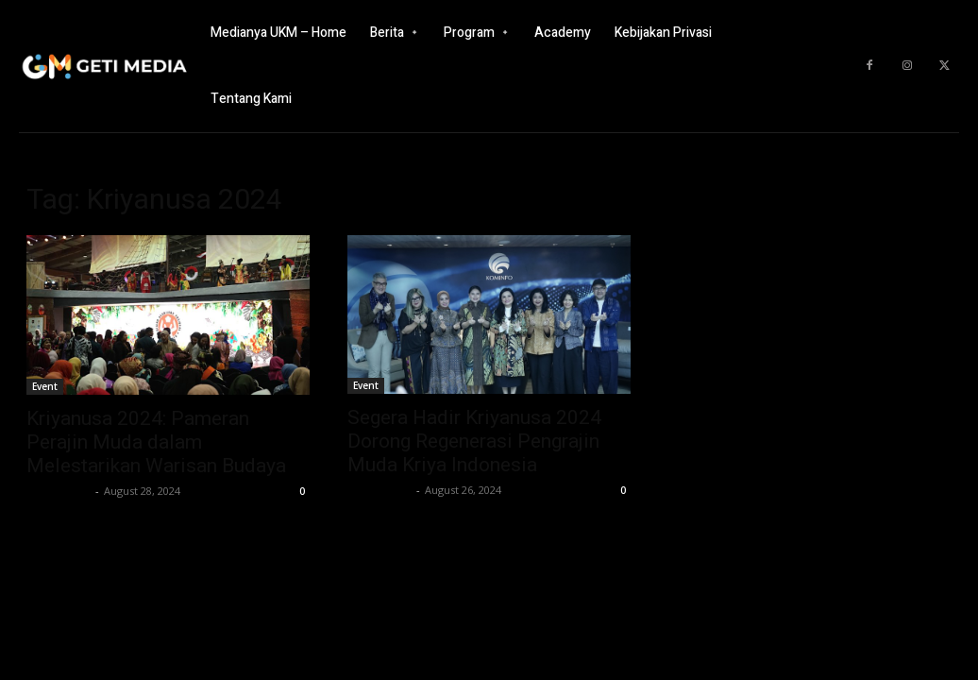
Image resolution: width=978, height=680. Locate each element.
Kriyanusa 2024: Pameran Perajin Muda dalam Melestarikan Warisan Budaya (156, 442)
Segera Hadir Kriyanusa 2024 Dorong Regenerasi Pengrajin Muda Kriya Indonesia (474, 441)
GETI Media (58, 491)
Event (45, 386)
